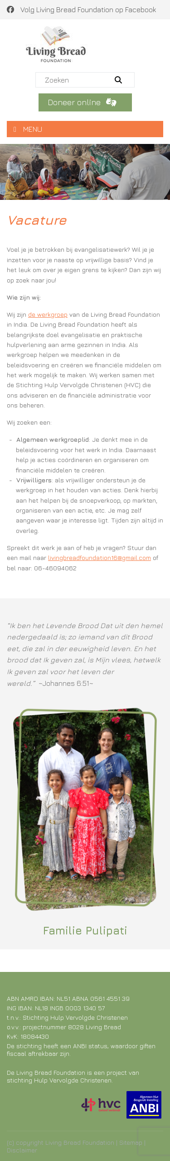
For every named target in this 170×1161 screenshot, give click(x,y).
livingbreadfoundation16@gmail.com (99, 557)
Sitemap (130, 1142)
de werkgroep (48, 314)
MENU (28, 129)
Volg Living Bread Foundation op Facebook (81, 9)
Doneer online (84, 102)
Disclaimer (22, 1150)
